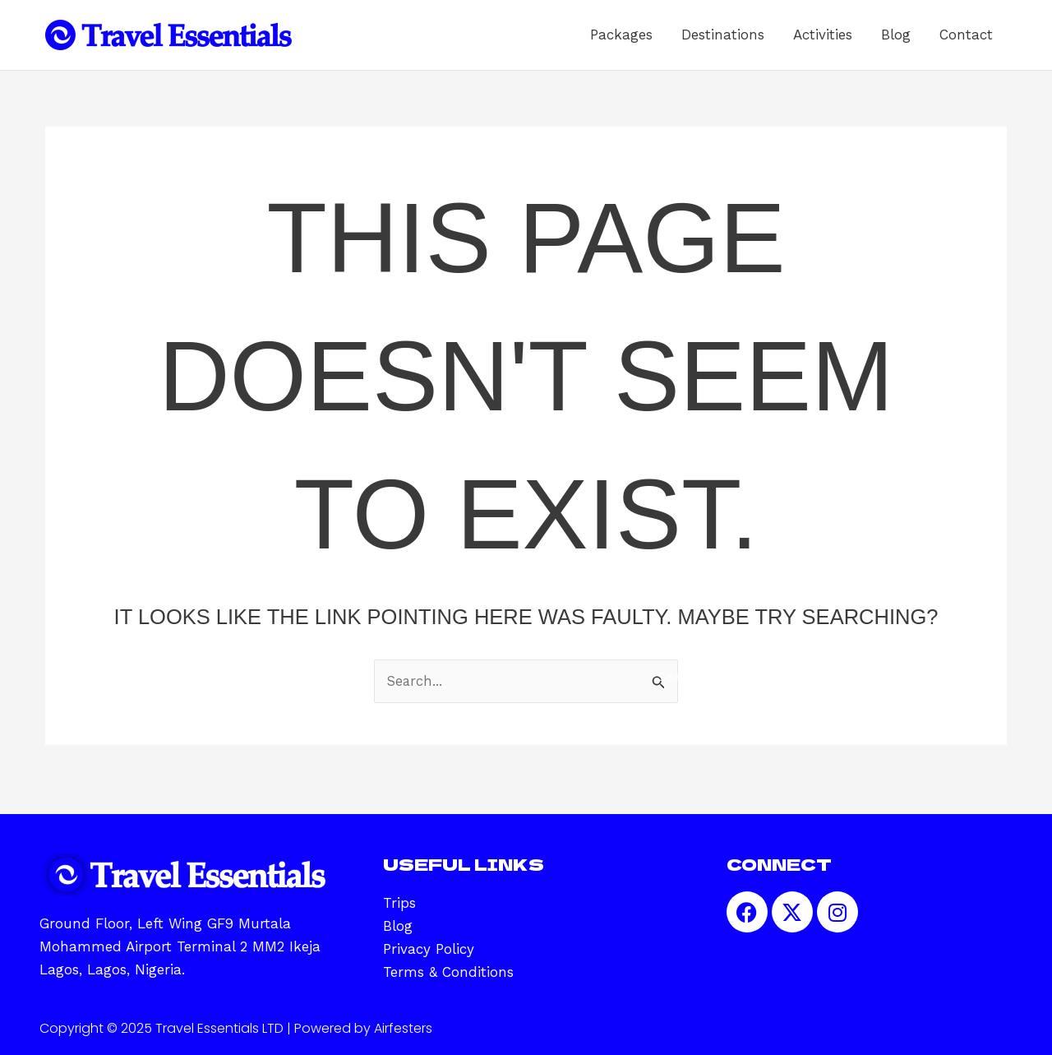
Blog (914, 41)
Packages (676, 41)
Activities (853, 41)
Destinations (765, 41)
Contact (972, 41)
